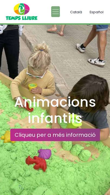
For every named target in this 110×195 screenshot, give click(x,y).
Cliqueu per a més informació (55, 135)
